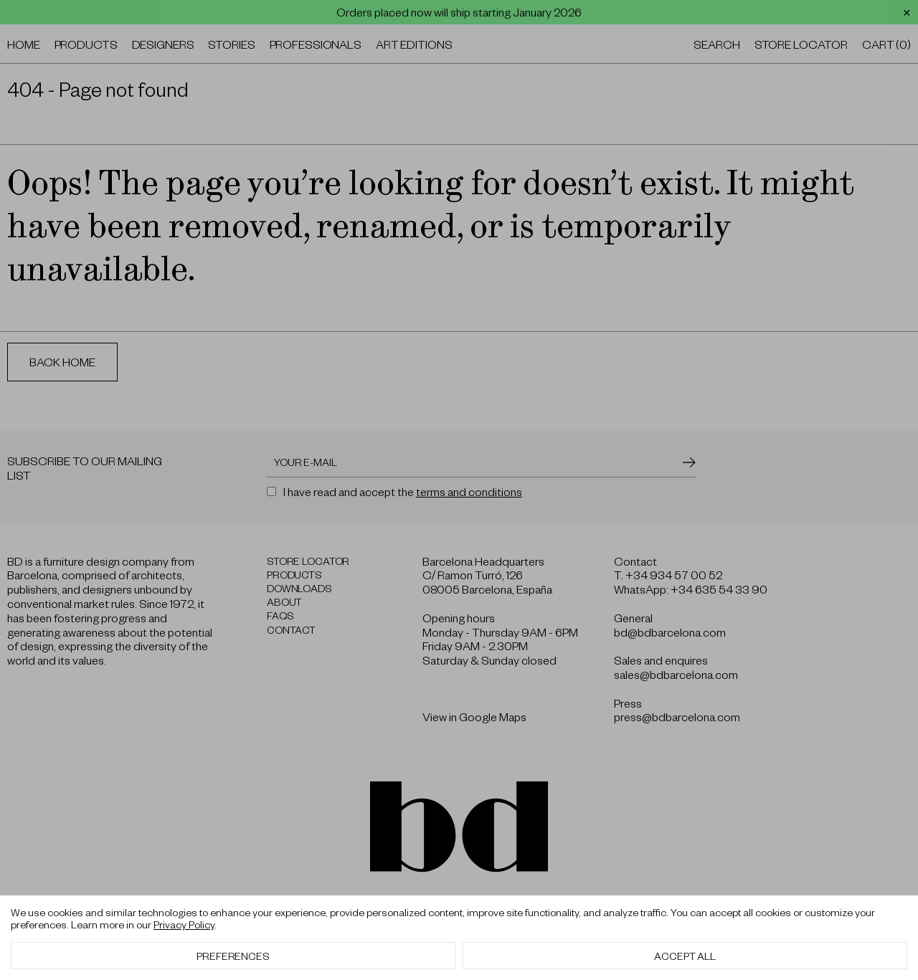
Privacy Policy (183, 924)
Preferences (233, 955)
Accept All (685, 955)
